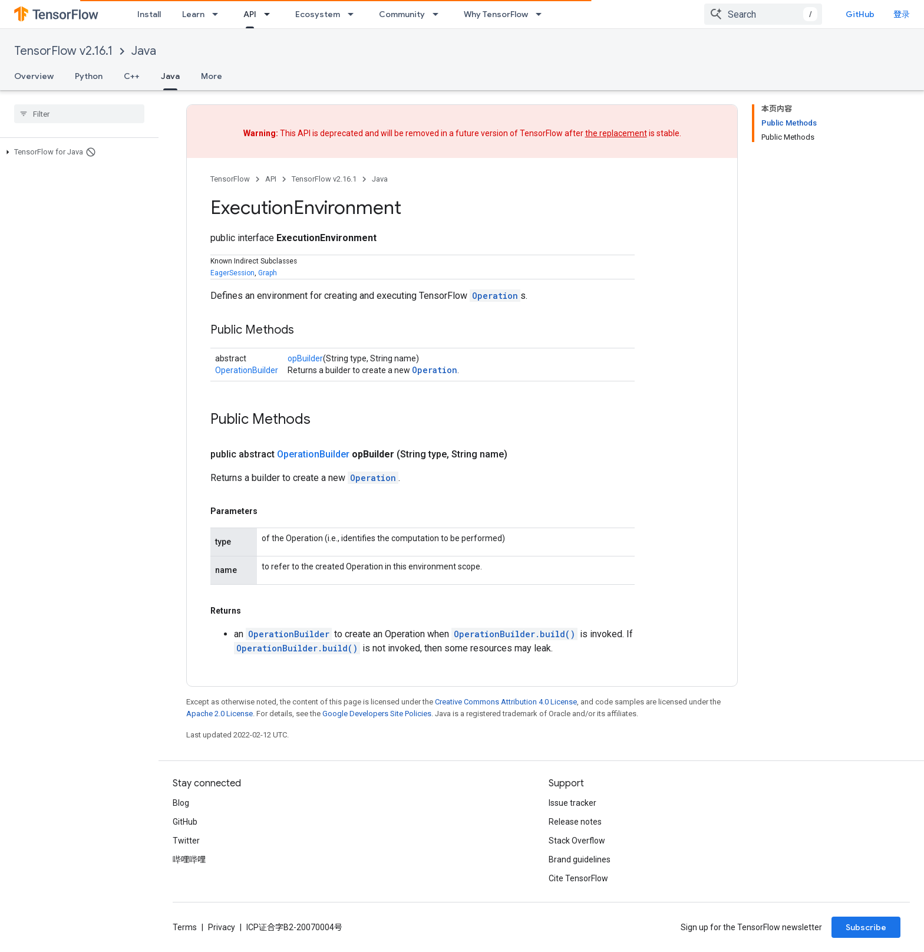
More (211, 76)
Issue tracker (572, 803)
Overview (34, 76)
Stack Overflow (577, 840)
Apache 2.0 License (219, 713)
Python (89, 76)
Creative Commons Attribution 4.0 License (506, 701)
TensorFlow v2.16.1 (63, 51)
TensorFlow (230, 178)
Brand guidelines (579, 859)
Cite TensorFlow (578, 878)
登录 (901, 14)
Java (143, 51)
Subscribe (866, 927)
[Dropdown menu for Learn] (218, 14)
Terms (185, 927)
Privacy (221, 927)
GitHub (860, 14)
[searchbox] (79, 113)
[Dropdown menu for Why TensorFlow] (542, 14)
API (270, 178)
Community (402, 14)
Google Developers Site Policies (376, 713)
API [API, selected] (249, 14)
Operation (495, 295)
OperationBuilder (246, 370)
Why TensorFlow (496, 14)
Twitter (186, 840)
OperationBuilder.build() (514, 634)
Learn (193, 14)
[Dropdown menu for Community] (439, 14)
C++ (132, 76)
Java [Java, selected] (170, 76)
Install (149, 14)
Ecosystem (317, 14)
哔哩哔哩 (189, 859)
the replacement (616, 133)
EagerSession (232, 273)
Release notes (575, 821)
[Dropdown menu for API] (270, 14)
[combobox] (763, 14)
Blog (181, 803)
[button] (77, 152)
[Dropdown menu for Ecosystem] (354, 14)
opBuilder (305, 358)
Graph (267, 273)
